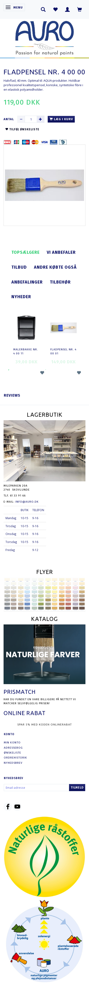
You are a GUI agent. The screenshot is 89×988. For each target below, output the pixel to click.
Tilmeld (77, 787)
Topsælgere (25, 252)
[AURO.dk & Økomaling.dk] (45, 36)
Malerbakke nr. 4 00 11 (25, 351)
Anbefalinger (27, 282)
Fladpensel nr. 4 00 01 (63, 351)
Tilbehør (60, 282)
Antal (9, 119)
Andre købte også (55, 267)
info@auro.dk (27, 501)
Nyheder (21, 296)
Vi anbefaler (61, 252)
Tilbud (19, 267)
